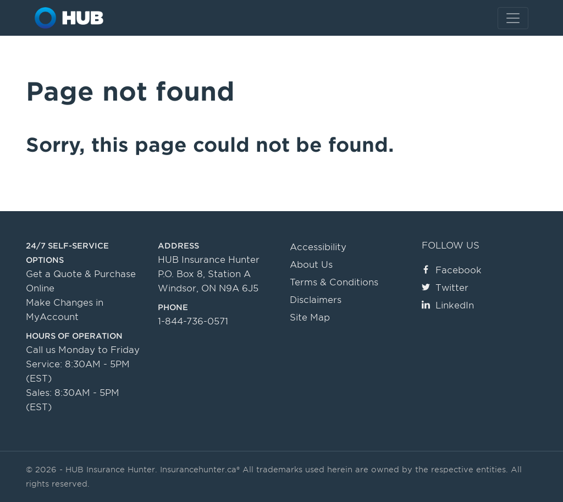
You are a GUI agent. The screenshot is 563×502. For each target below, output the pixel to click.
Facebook (452, 270)
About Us (311, 265)
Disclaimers (315, 300)
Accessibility (318, 247)
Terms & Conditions (334, 282)
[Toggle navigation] (513, 18)
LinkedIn (448, 305)
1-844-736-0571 (193, 321)
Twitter (445, 288)
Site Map (310, 317)
